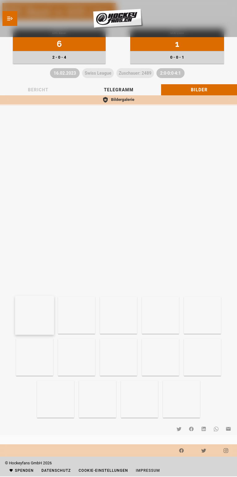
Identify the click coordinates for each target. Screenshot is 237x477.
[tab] (118, 89)
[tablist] (118, 89)
